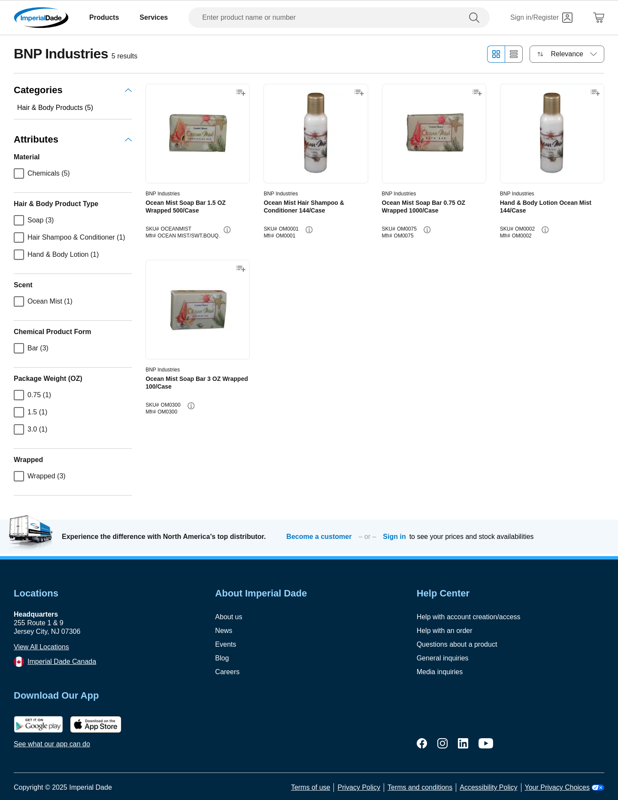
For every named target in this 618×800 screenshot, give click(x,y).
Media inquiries (440, 671)
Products (104, 17)
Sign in (394, 536)
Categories (73, 90)
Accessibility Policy (488, 787)
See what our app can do (52, 744)
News (223, 630)
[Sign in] (541, 17)
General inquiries (443, 658)
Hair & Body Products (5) (55, 107)
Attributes (73, 139)
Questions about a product (457, 644)
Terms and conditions (420, 787)
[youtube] (486, 743)
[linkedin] (463, 743)
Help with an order (445, 630)
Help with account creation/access (469, 617)
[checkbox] (19, 173)
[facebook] (422, 743)
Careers (227, 671)
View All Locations (41, 647)
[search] (476, 17)
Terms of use (310, 787)
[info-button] (227, 229)
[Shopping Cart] (598, 17)
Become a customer (318, 536)
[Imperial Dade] (41, 17)
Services (153, 17)
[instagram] (442, 743)
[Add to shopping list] (241, 93)
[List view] (514, 54)
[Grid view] (496, 54)
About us (228, 617)
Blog (222, 658)
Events (225, 644)
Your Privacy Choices (564, 787)
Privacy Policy (358, 787)
